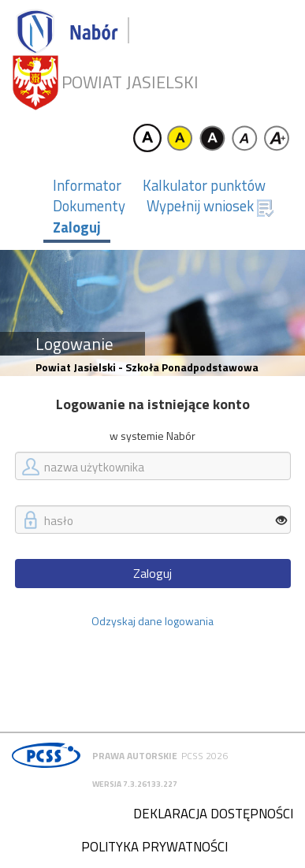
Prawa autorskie (134, 755)
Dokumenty (89, 206)
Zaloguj (77, 227)
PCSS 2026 (204, 755)
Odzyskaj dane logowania (152, 621)
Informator (87, 185)
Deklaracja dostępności (213, 813)
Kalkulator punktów (204, 185)
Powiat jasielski (130, 82)
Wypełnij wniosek (210, 206)
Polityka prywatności (154, 846)
